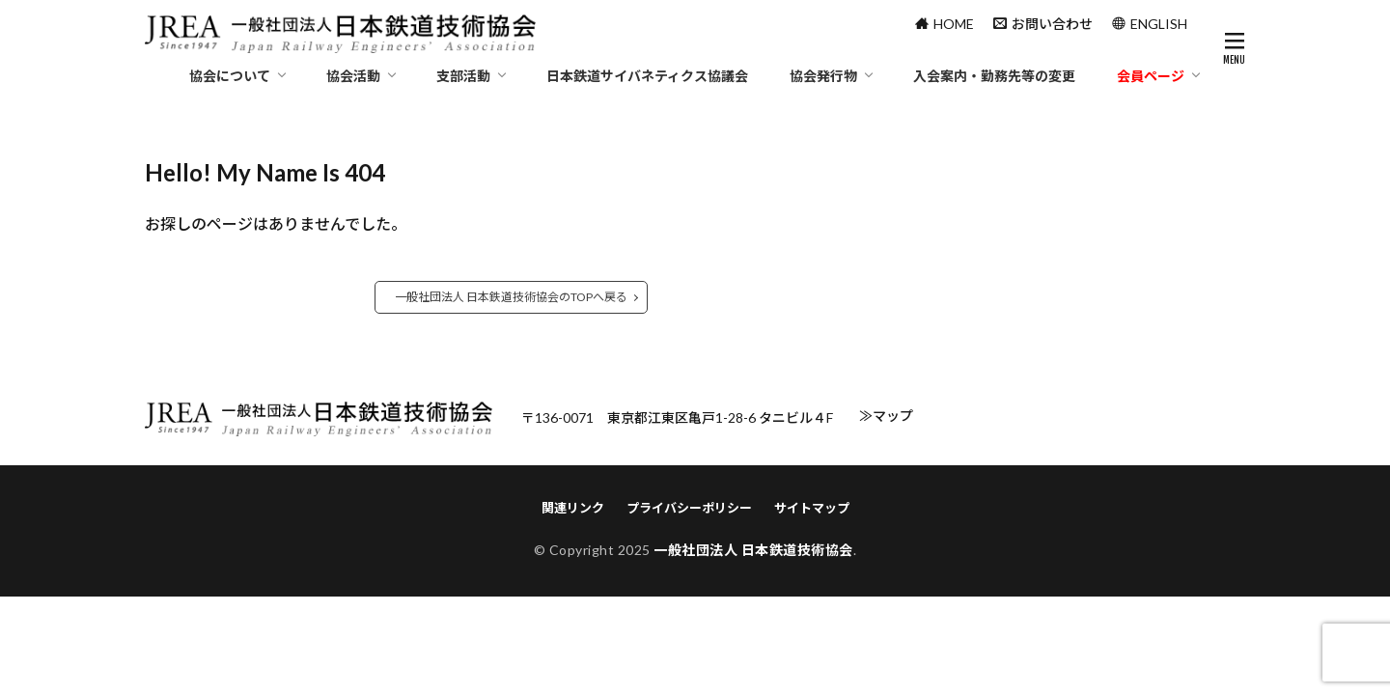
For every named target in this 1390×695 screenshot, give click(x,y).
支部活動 (463, 76)
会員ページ (1150, 76)
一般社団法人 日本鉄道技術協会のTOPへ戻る (511, 297)
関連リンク (573, 507)
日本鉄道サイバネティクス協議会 (647, 76)
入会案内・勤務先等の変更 (994, 76)
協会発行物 (823, 76)
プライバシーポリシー (689, 507)
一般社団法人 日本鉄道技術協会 (753, 550)
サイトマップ (811, 507)
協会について (229, 76)
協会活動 (353, 76)
